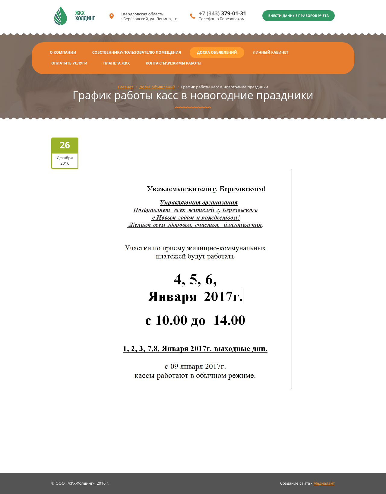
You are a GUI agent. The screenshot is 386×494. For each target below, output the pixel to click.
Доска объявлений (217, 52)
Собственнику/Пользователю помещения (136, 52)
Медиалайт (324, 483)
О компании (63, 52)
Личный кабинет (270, 52)
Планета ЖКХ (116, 63)
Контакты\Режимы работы (173, 63)
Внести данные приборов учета (298, 15)
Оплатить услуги (69, 63)
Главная (126, 87)
